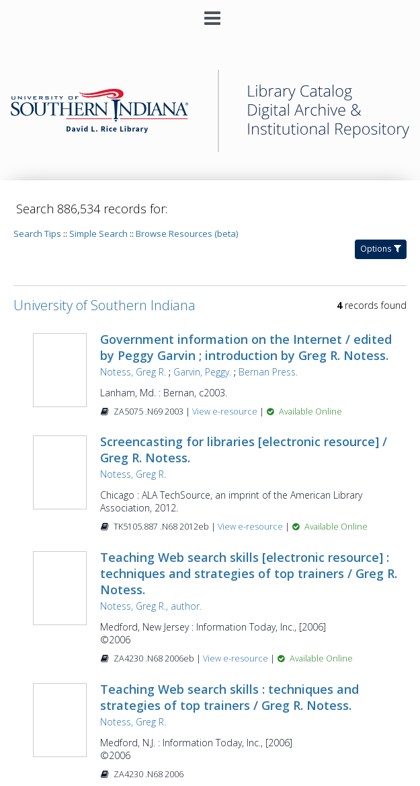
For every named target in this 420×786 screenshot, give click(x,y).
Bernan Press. (268, 371)
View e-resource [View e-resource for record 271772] (225, 411)
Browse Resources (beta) (187, 233)
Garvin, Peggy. (202, 371)
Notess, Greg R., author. (151, 606)
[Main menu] (210, 13)
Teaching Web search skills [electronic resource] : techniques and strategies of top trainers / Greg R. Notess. (248, 573)
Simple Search (98, 233)
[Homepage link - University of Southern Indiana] (210, 149)
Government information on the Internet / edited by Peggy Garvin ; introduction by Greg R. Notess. (246, 347)
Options (380, 248)
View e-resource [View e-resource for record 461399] (251, 526)
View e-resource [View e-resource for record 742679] (236, 658)
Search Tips (37, 233)
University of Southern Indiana (104, 305)
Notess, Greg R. (133, 371)
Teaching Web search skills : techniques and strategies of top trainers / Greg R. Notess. (229, 697)
